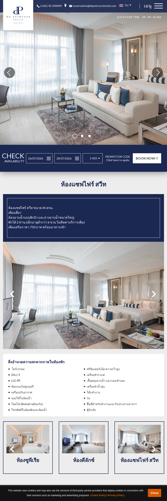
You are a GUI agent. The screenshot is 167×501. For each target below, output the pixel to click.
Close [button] (154, 493)
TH (125, 5)
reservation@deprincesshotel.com (94, 5)
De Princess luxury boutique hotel (18, 15)
